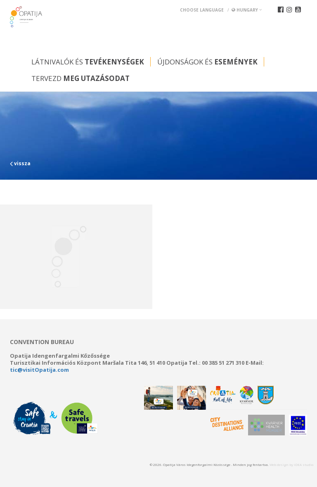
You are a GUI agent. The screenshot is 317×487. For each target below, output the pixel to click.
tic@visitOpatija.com (39, 369)
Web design (279, 464)
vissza (20, 163)
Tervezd (80, 78)
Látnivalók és (87, 62)
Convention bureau (42, 342)
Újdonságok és (207, 62)
